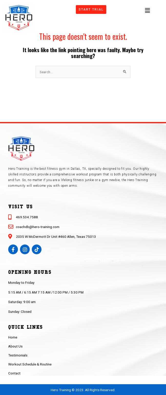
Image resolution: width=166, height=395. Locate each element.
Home (12, 337)
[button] (147, 10)
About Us (15, 346)
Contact (14, 373)
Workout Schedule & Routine (29, 364)
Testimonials (17, 355)
